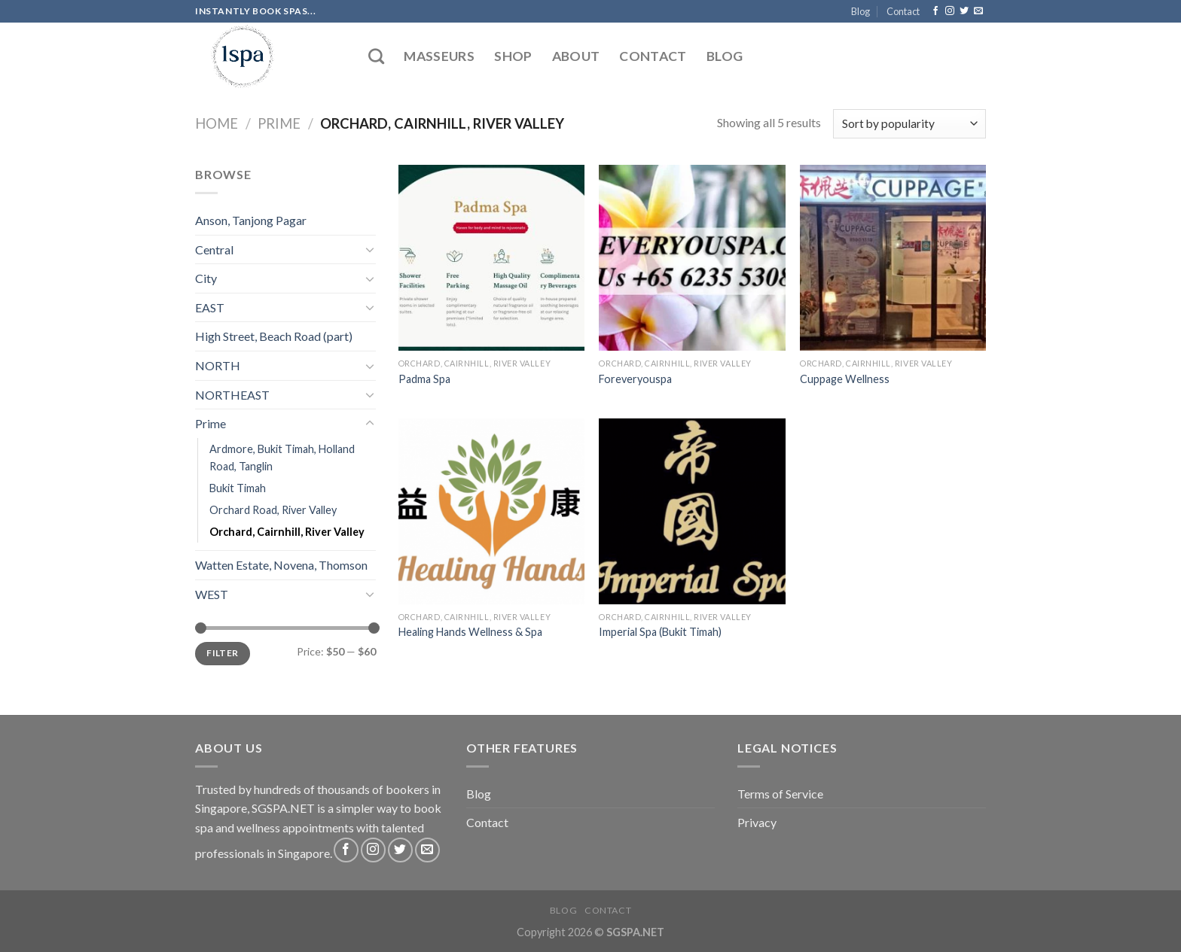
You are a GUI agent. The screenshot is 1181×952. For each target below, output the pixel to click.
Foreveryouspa (635, 379)
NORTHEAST (232, 395)
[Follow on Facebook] (935, 11)
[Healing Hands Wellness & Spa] (491, 511)
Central (214, 249)
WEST (211, 594)
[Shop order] (909, 123)
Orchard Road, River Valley (273, 509)
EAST (209, 307)
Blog (860, 11)
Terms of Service (780, 793)
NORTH (217, 365)
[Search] (376, 56)
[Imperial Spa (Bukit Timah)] (692, 511)
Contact (903, 11)
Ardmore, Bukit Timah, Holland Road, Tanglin (282, 458)
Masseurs (439, 56)
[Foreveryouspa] (692, 258)
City (206, 278)
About (576, 56)
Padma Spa (424, 379)
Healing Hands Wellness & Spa (470, 631)
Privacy (757, 822)
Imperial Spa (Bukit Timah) (660, 631)
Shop (513, 56)
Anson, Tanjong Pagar (251, 220)
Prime (279, 123)
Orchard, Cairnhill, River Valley (287, 531)
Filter (222, 652)
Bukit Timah (237, 488)
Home (216, 123)
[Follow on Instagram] (949, 11)
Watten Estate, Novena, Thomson (281, 565)
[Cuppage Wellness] (893, 258)
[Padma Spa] (491, 258)
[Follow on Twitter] (964, 11)
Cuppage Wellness (845, 379)
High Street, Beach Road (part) (273, 336)
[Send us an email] (978, 11)
